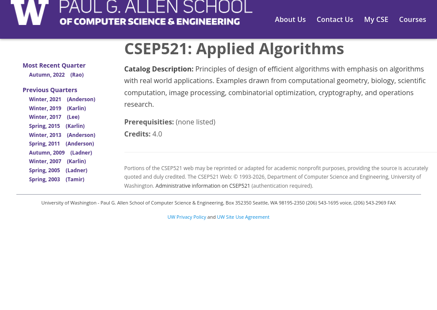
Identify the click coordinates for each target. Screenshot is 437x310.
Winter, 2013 (62, 135)
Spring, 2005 (58, 170)
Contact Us (334, 19)
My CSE (376, 19)
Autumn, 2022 (56, 74)
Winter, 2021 (62, 99)
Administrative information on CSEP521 (202, 185)
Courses (412, 19)
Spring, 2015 (57, 126)
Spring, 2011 (61, 143)
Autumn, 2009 (60, 152)
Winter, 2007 (57, 161)
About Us (290, 19)
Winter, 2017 (54, 117)
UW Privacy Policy (186, 217)
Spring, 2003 (56, 179)
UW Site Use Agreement (243, 217)
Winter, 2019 (57, 108)
